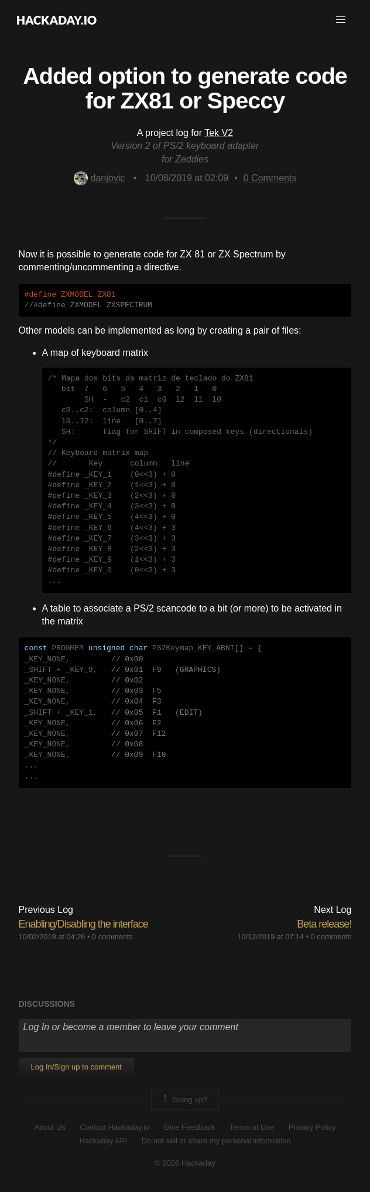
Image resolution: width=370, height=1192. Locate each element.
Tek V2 (218, 133)
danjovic (99, 178)
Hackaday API (103, 1140)
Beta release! (324, 924)
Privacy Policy (312, 1127)
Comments (270, 178)
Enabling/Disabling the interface (83, 924)
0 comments (112, 936)
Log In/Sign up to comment (76, 1066)
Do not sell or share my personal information (216, 1140)
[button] (341, 20)
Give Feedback (189, 1127)
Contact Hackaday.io (114, 1127)
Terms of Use (252, 1127)
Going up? (183, 1099)
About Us (49, 1127)
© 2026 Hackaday (185, 1163)
